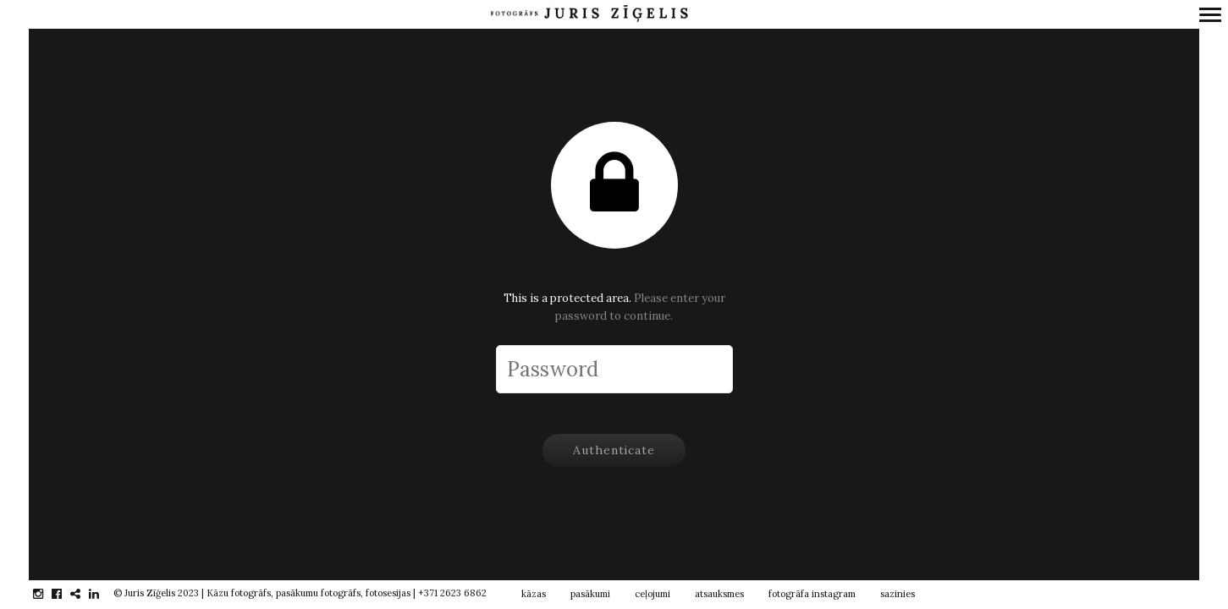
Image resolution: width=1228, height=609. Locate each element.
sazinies (897, 594)
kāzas (533, 594)
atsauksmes (719, 594)
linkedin (102, 593)
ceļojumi (652, 594)
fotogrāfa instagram (812, 594)
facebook (65, 593)
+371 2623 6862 (452, 593)
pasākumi (590, 594)
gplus (84, 593)
